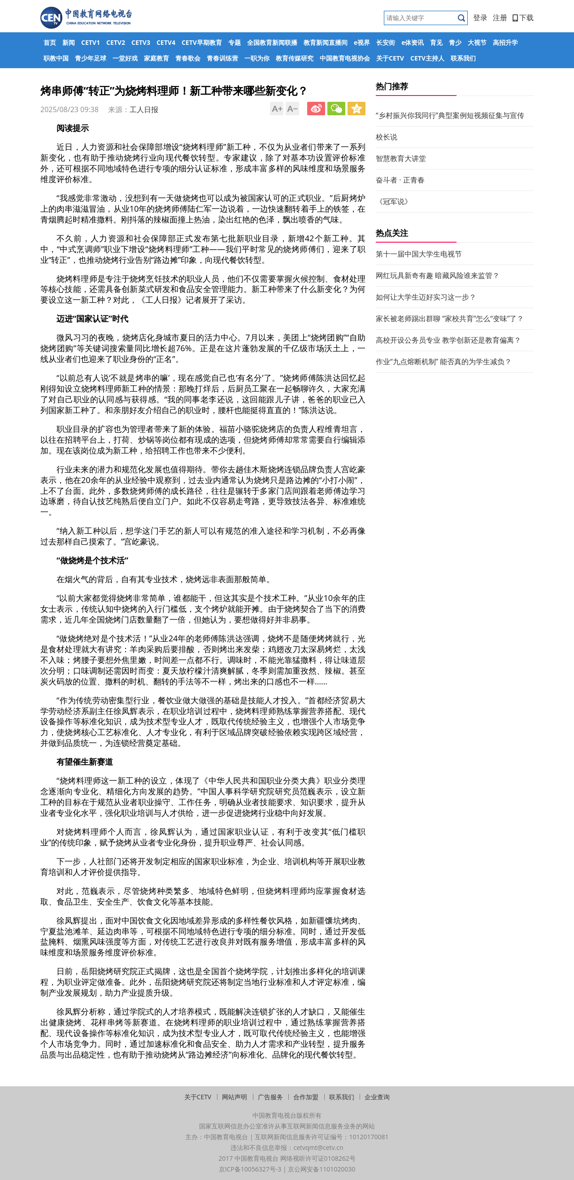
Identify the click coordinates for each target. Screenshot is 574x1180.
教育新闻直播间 (326, 42)
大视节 (477, 42)
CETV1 (90, 42)
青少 (455, 42)
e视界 (362, 42)
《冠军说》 (394, 201)
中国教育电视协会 (345, 58)
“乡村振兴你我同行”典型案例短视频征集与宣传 (450, 115)
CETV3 (140, 42)
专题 (234, 42)
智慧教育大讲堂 (401, 158)
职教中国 (56, 58)
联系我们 (463, 58)
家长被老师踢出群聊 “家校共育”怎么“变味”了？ (450, 318)
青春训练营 (222, 58)
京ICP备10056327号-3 (250, 1169)
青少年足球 (90, 58)
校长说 (386, 137)
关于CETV (390, 58)
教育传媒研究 (294, 58)
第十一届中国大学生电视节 (419, 254)
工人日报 (144, 109)
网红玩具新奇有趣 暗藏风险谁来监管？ (438, 275)
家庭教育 (156, 58)
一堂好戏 (125, 58)
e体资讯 (412, 42)
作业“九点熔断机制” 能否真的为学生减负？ (444, 361)
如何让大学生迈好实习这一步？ (426, 297)
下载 (523, 17)
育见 (436, 42)
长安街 (385, 42)
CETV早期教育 (202, 42)
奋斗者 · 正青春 (400, 180)
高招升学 (505, 42)
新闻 (68, 42)
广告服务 (270, 1097)
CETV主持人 (427, 58)
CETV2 (115, 42)
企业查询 (377, 1097)
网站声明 (234, 1097)
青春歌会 (187, 58)
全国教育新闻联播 (272, 42)
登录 (480, 17)
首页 (49, 42)
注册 (500, 17)
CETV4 (166, 42)
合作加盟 (305, 1097)
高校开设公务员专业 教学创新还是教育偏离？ (448, 340)
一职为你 (257, 58)
